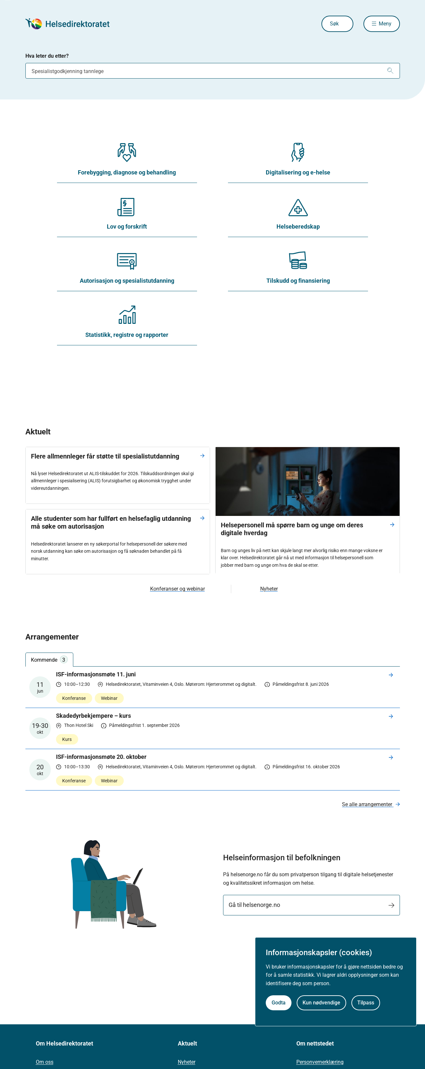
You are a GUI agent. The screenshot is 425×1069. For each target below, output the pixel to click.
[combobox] (213, 70)
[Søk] (390, 71)
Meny (385, 24)
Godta (279, 1003)
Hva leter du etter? (47, 56)
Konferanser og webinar (177, 589)
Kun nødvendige (321, 1003)
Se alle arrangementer (367, 804)
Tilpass (365, 1003)
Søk (334, 24)
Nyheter (269, 589)
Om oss (44, 1062)
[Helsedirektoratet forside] (72, 23)
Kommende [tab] (49, 659)
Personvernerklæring (320, 1062)
